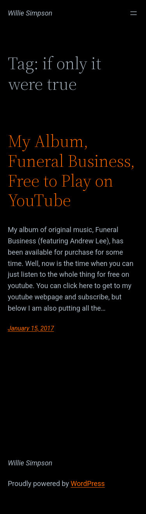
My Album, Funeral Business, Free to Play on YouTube (71, 170)
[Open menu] (133, 13)
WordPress (88, 483)
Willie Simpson (30, 13)
